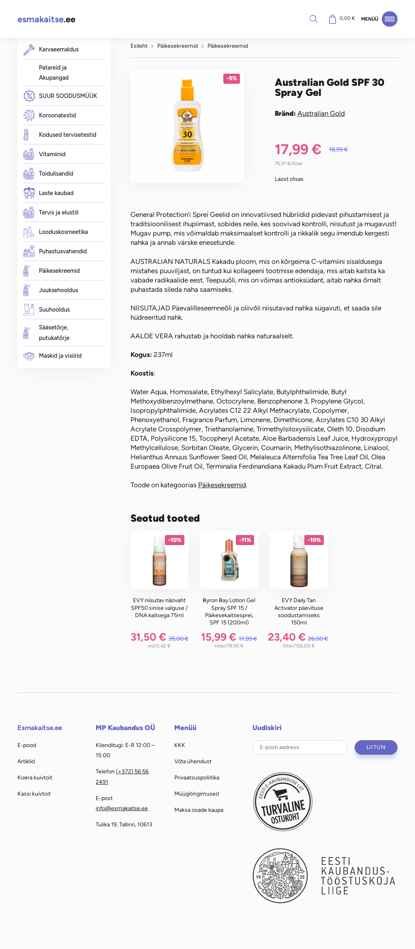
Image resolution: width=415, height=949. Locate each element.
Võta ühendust (193, 761)
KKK (179, 745)
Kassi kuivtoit (34, 793)
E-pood (26, 745)
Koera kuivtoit (34, 777)
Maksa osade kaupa (198, 809)
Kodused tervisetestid (60, 135)
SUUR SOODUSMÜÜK (60, 96)
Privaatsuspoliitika (196, 777)
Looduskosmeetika (56, 232)
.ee (46, 19)
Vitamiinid (45, 154)
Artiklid (26, 761)
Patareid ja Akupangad (54, 73)
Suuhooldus (47, 310)
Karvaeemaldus (51, 49)
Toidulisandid (48, 173)
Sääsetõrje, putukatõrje (47, 333)
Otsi (313, 18)
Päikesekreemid (52, 271)
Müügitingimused (196, 793)
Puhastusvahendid (55, 251)
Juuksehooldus (51, 290)
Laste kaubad (49, 193)
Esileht (139, 45)
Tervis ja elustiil (51, 212)
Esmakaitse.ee (39, 728)
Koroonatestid (50, 115)
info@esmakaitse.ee (122, 808)
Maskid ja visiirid (53, 356)
